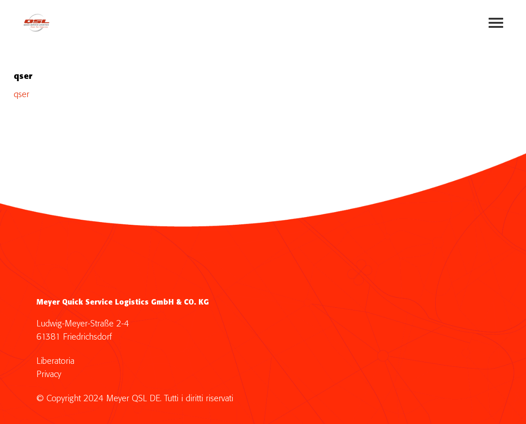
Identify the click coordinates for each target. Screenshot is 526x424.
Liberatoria (55, 361)
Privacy (48, 374)
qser (21, 94)
